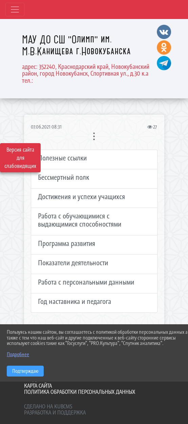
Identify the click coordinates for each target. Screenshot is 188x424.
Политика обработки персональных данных (79, 392)
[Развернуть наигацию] (14, 9)
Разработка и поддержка (55, 412)
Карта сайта (38, 385)
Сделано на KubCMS (48, 406)
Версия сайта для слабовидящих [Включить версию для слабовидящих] (20, 158)
